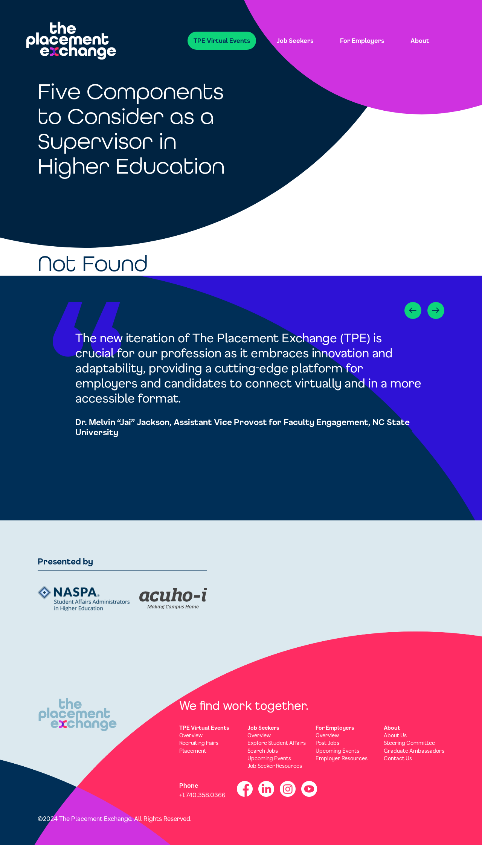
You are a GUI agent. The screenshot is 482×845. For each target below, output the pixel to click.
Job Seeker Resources (274, 766)
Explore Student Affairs (276, 743)
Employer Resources (342, 758)
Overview (191, 735)
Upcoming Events (269, 758)
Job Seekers (294, 40)
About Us (395, 735)
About (419, 40)
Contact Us (398, 758)
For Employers (362, 40)
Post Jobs (327, 743)
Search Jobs (262, 750)
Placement (192, 750)
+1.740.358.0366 (202, 794)
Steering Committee (409, 743)
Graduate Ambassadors (414, 750)
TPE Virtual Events (222, 40)
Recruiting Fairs (198, 743)
